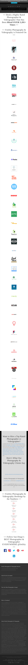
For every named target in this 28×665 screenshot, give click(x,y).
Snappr (23, 593)
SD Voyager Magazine (18, 580)
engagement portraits (14, 632)
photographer (20, 602)
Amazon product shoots (18, 454)
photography (17, 627)
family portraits (19, 632)
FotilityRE (13, 590)
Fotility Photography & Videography (14, 446)
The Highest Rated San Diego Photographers (13, 577)
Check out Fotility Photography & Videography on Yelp (9, 568)
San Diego (16, 443)
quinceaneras (10, 450)
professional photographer (5, 603)
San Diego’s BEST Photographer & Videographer (14, 539)
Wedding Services (13, 660)
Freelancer (24, 590)
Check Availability (14, 2)
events (9, 646)
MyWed (7, 593)
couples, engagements (18, 447)
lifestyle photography (20, 633)
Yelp (2, 594)
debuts (7, 450)
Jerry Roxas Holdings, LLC (9, 656)
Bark (22, 590)
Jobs (14, 659)
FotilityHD (23, 589)
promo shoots (3, 636)
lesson (2, 606)
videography (21, 627)
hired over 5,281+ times (11, 641)
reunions (10, 454)
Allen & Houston (8, 581)
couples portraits (7, 632)
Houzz (23, 591)
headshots (15, 633)
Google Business (19, 591)
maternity (4, 450)
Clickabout (20, 659)
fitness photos (24, 632)
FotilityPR (6, 590)
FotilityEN (3, 589)
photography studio (20, 443)
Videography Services (20, 660)
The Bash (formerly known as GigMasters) (7, 591)
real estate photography (9, 636)
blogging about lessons (14, 612)
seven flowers (14, 450)
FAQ (16, 659)
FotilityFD (10, 589)
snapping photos (20, 608)
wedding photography (10, 637)
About (6, 659)
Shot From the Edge (19, 593)
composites (11, 451)
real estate (13, 454)
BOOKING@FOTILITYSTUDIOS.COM (16, 4)
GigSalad (15, 591)
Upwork (25, 593)
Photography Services (6, 660)
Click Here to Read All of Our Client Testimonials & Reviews (14, 474)
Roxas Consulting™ (18, 657)
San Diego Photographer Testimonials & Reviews (8, 569)
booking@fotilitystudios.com (20, 480)
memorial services (19, 450)
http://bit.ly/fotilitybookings (17, 625)
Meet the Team (10, 659)
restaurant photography (16, 636)
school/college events (6, 454)
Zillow (4, 594)
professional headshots (6, 451)
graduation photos (16, 451)
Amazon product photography (22, 629)
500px (6, 594)
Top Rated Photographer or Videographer (16, 439)
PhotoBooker (10, 593)
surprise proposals (4, 637)
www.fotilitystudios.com (7, 480)
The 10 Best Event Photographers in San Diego (9, 578)
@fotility (22, 544)
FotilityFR (16, 589)
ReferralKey (14, 593)
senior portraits (21, 451)
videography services (18, 637)
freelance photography (4, 633)
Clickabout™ (7, 602)
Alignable (20, 590)
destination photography (13, 629)
